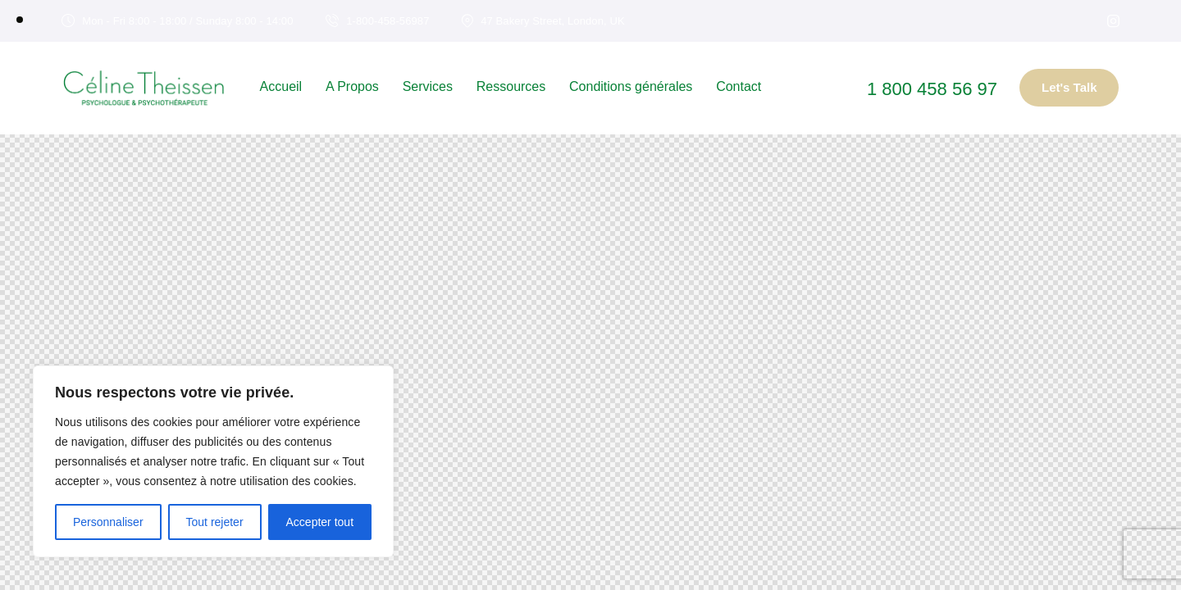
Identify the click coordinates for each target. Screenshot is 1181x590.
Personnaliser (108, 522)
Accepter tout (320, 522)
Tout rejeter (215, 522)
